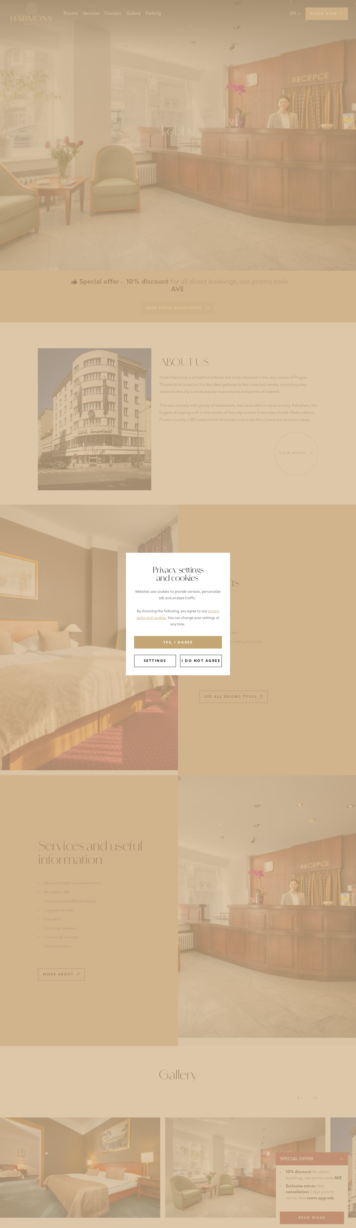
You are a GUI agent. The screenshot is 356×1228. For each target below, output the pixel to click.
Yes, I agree (178, 642)
